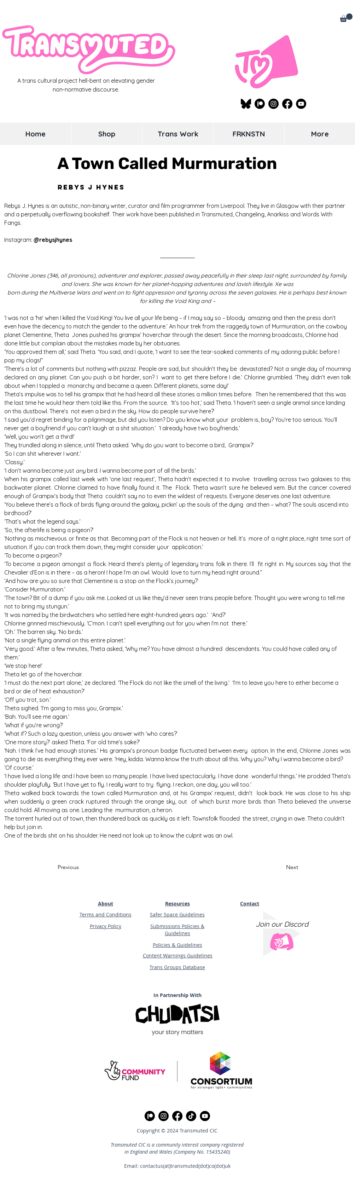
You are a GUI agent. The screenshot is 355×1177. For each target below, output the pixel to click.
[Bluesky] (246, 104)
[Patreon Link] (260, 104)
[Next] (280, 867)
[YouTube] (301, 104)
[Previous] (81, 867)
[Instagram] (273, 104)
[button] (346, 17)
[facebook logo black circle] (287, 104)
